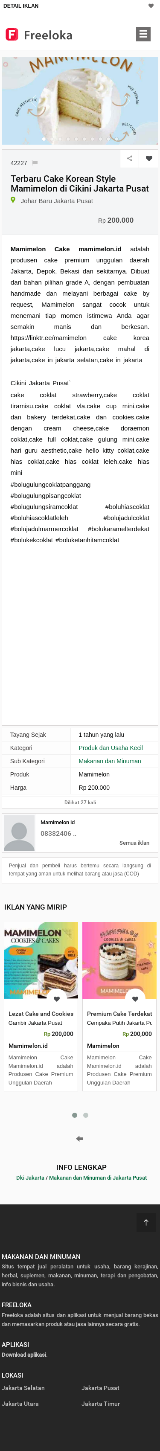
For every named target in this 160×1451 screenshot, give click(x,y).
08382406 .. (58, 833)
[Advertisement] (80, 634)
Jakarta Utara (20, 1403)
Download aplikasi (24, 1355)
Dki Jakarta (30, 1178)
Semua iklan (134, 843)
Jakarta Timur (100, 1403)
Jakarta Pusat (100, 1387)
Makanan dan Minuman (110, 761)
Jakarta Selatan (23, 1387)
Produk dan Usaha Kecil (111, 747)
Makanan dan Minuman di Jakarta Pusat (98, 1178)
